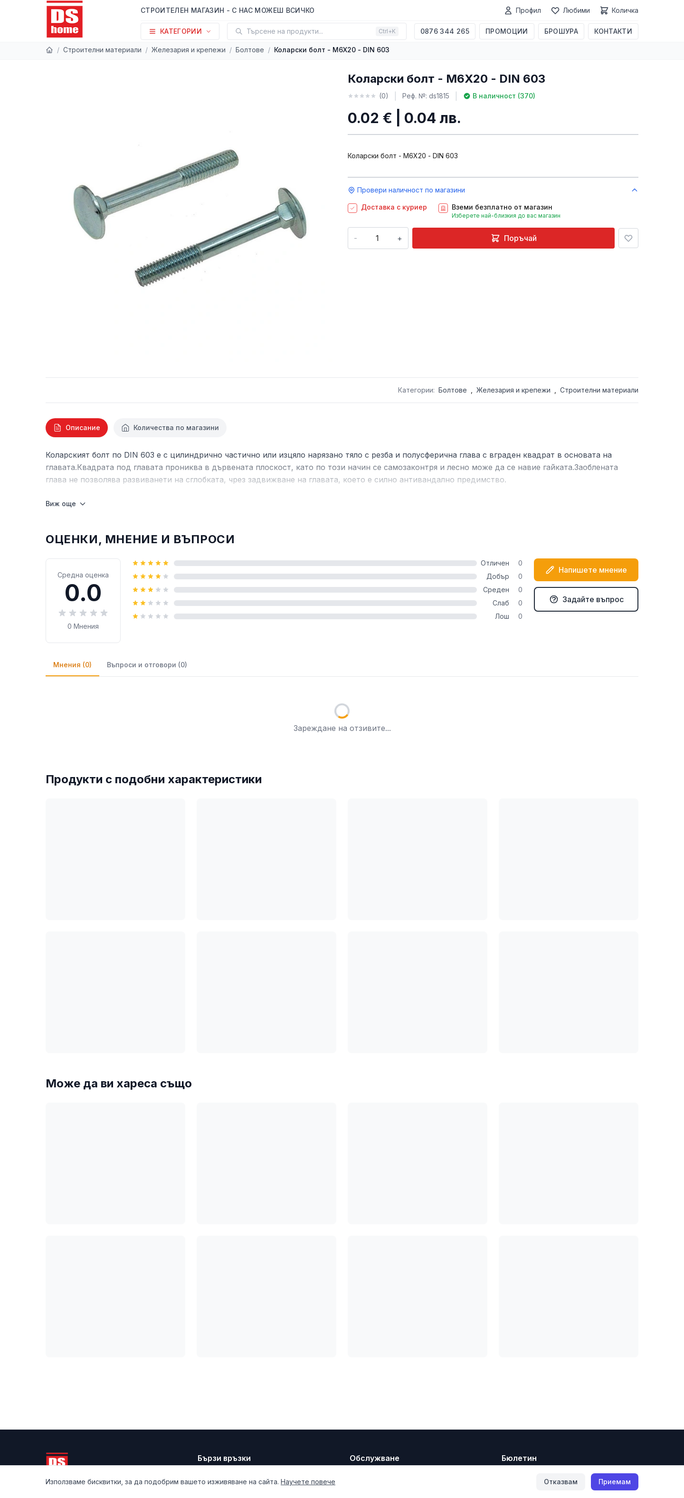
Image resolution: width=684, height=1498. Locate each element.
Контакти (613, 31)
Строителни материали (102, 50)
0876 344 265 (444, 31)
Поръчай (514, 238)
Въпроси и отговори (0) (147, 665)
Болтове (250, 50)
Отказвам (561, 1482)
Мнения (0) (72, 665)
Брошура (561, 31)
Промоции (506, 31)
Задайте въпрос (586, 599)
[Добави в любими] (628, 238)
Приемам (614, 1482)
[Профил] (522, 10)
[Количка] (618, 10)
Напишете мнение (586, 570)
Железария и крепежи (189, 50)
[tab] (77, 427)
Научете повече (308, 1482)
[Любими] (570, 10)
